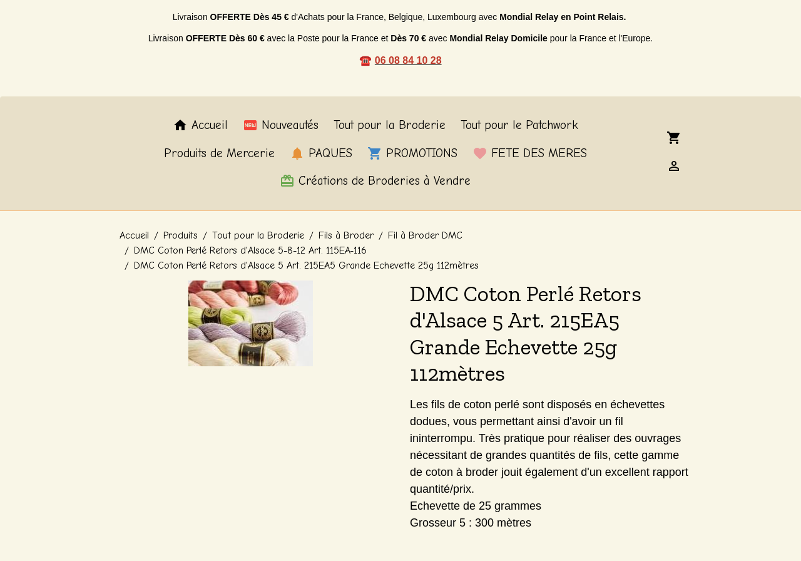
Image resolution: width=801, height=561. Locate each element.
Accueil (200, 125)
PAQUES (321, 153)
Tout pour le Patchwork (519, 125)
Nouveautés (281, 125)
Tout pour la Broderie (390, 125)
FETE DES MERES (529, 153)
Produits (180, 235)
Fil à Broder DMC (425, 235)
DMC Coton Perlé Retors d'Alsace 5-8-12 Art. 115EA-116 (250, 250)
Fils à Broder (346, 235)
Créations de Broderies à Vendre (375, 180)
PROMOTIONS (412, 153)
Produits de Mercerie (219, 153)
